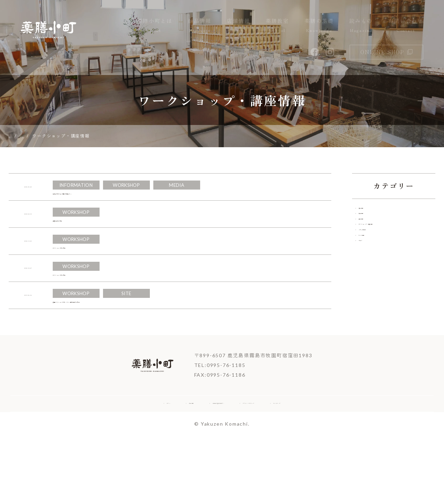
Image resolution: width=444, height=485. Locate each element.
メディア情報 (376, 265)
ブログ (368, 291)
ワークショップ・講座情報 (393, 252)
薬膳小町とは (154, 25)
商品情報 (199, 25)
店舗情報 (238, 25)
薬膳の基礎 (319, 25)
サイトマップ (338, 449)
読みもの (361, 25)
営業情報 (371, 212)
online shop (386, 52)
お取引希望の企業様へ (199, 449)
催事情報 (371, 239)
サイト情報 (373, 278)
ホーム (102, 449)
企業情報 (141, 449)
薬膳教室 (277, 25)
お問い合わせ (405, 25)
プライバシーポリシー (274, 449)
